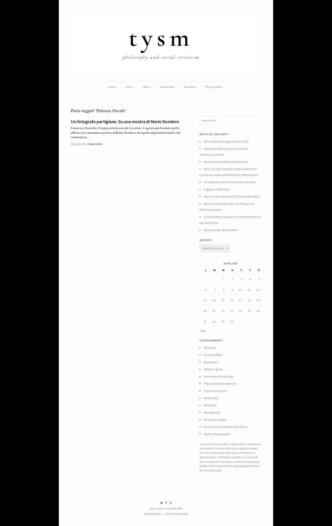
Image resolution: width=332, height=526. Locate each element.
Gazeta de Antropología (219, 376)
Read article (95, 144)
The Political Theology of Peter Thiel (226, 141)
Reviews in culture (215, 419)
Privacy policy (214, 87)
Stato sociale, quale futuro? (221, 230)
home (112, 87)
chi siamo (190, 87)
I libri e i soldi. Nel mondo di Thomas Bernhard (231, 196)
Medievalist (211, 398)
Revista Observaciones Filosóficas (226, 427)
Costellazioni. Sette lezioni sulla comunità (229, 182)
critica (129, 87)
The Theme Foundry (176, 514)
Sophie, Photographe (217, 434)
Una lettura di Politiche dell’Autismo (226, 162)
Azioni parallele (213, 355)
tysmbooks (167, 87)
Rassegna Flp (212, 412)
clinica (146, 87)
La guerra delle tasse (217, 189)
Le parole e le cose (215, 391)
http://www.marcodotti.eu (220, 383)
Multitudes (210, 405)
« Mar (202, 331)
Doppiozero (211, 362)
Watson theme (152, 514)
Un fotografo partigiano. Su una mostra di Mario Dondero (125, 121)
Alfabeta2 (210, 347)
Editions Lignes (213, 369)
